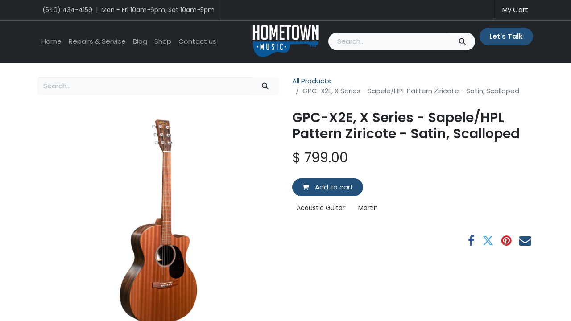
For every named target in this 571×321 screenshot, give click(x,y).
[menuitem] (51, 41)
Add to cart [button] (327, 187)
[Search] (462, 42)
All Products (311, 81)
